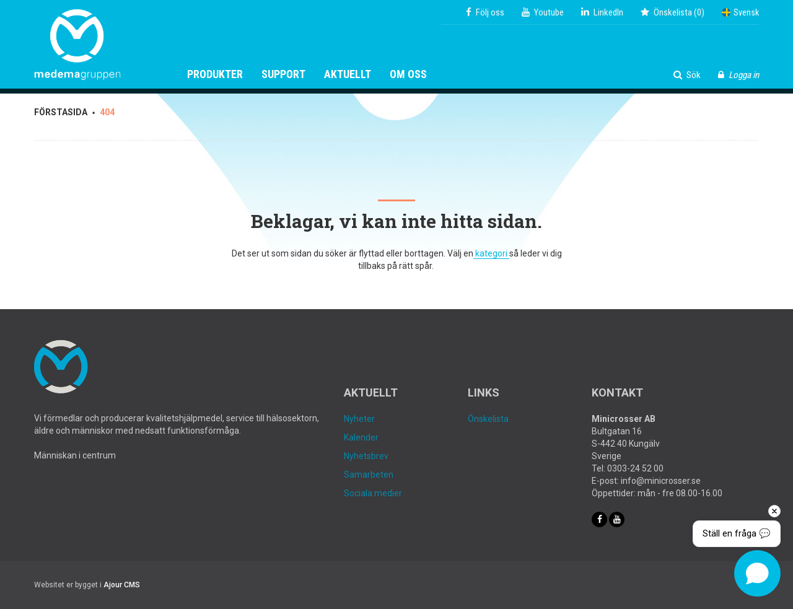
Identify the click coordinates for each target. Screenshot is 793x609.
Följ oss (485, 12)
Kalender (361, 437)
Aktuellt (347, 74)
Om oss (408, 74)
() (672, 12)
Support (283, 74)
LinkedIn (602, 12)
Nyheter (359, 419)
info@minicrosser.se (661, 481)
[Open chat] (757, 573)
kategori (491, 253)
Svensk (740, 12)
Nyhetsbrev (366, 456)
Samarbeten (368, 475)
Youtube (543, 12)
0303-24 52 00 (635, 468)
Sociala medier (373, 493)
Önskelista (488, 419)
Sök (687, 75)
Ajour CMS (121, 585)
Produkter (215, 74)
